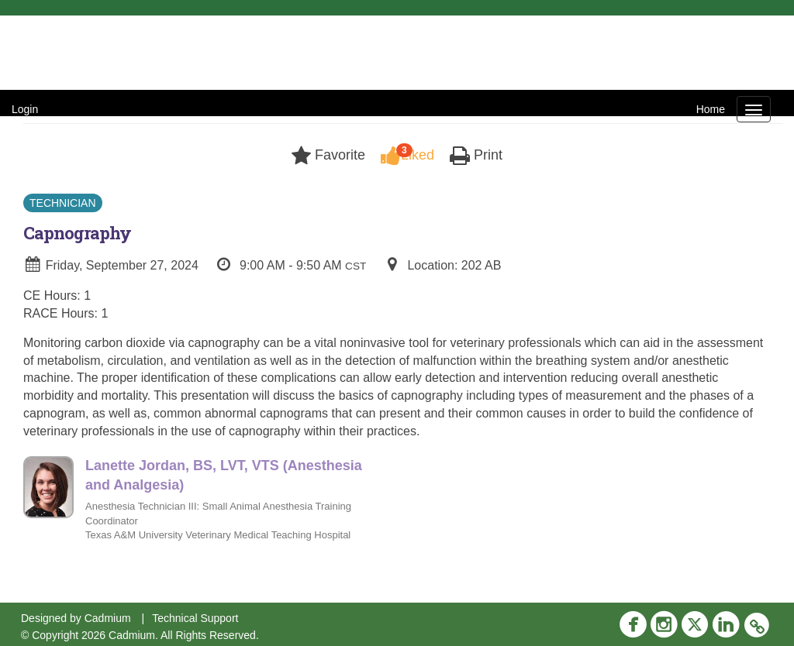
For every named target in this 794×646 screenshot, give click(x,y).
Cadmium (108, 618)
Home (710, 109)
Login (25, 109)
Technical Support (195, 618)
